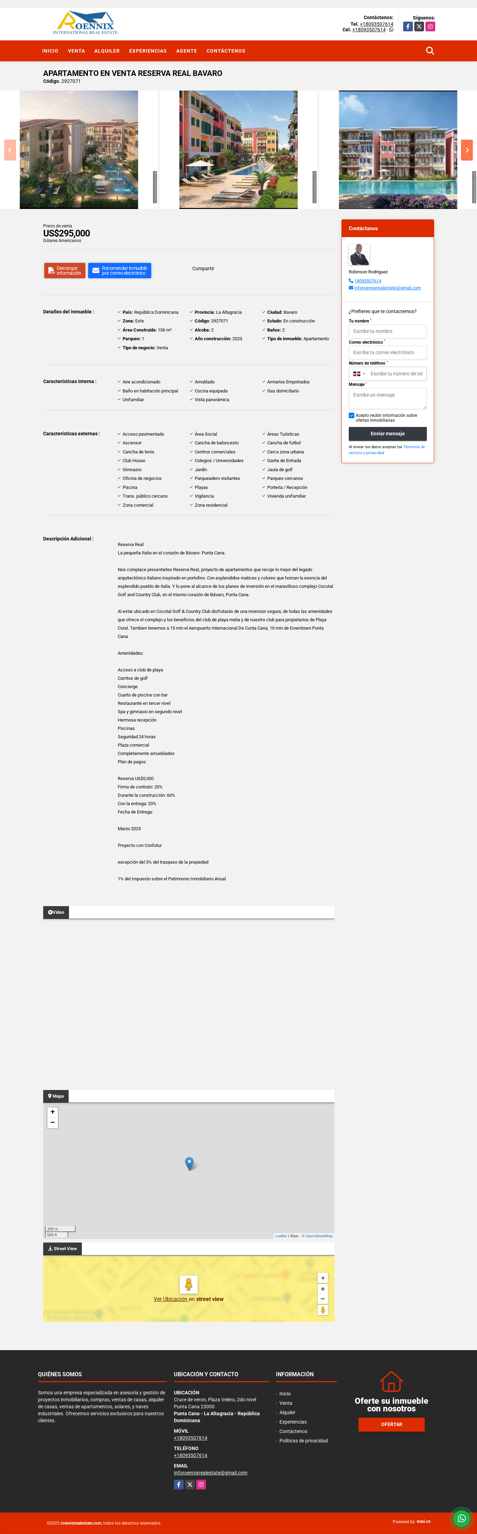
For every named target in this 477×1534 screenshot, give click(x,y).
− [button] (52, 1123)
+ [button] (52, 1112)
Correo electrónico (367, 342)
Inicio (50, 51)
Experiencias (148, 51)
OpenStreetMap (319, 1236)
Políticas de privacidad (303, 1440)
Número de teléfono (368, 363)
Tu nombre (360, 321)
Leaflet (281, 1236)
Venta (76, 51)
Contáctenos (226, 51)
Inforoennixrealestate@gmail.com (210, 1472)
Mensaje (358, 384)
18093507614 (367, 280)
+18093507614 (376, 24)
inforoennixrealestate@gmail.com (387, 287)
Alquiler (107, 51)
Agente (186, 51)
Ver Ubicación (171, 1299)
